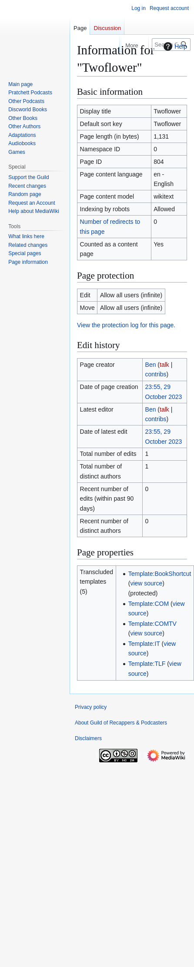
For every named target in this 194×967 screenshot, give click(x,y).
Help (174, 46)
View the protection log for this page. (126, 325)
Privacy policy (91, 707)
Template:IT (144, 643)
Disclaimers (88, 738)
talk (164, 364)
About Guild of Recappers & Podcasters (121, 723)
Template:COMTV (152, 623)
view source (146, 583)
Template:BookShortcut (159, 573)
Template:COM (148, 603)
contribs (156, 374)
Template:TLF (147, 663)
